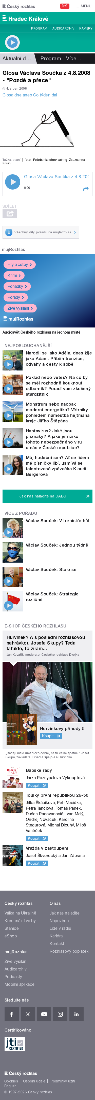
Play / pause (12, 182)
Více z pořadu (21, 513)
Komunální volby (20, 920)
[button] (86, 189)
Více (73, 58)
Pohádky (17, 286)
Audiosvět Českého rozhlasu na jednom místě (41, 332)
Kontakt (57, 943)
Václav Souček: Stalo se (51, 569)
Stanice (12, 928)
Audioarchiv (63, 28)
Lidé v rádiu (60, 928)
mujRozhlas (13, 249)
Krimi (14, 275)
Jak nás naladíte (65, 913)
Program (39, 28)
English (10, 1086)
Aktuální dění (18, 58)
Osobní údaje (34, 1081)
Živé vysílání (20, 308)
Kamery (85, 28)
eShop (11, 936)
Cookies (11, 1081)
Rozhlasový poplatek (69, 951)
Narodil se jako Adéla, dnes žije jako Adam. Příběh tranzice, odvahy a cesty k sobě (59, 358)
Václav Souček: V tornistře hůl (57, 520)
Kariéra (56, 936)
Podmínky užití (62, 1081)
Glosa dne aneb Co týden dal (30, 95)
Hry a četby (20, 264)
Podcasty (13, 976)
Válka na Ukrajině (20, 913)
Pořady (16, 297)
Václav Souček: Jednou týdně (57, 545)
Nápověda (59, 920)
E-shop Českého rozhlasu (35, 626)
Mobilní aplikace (20, 984)
